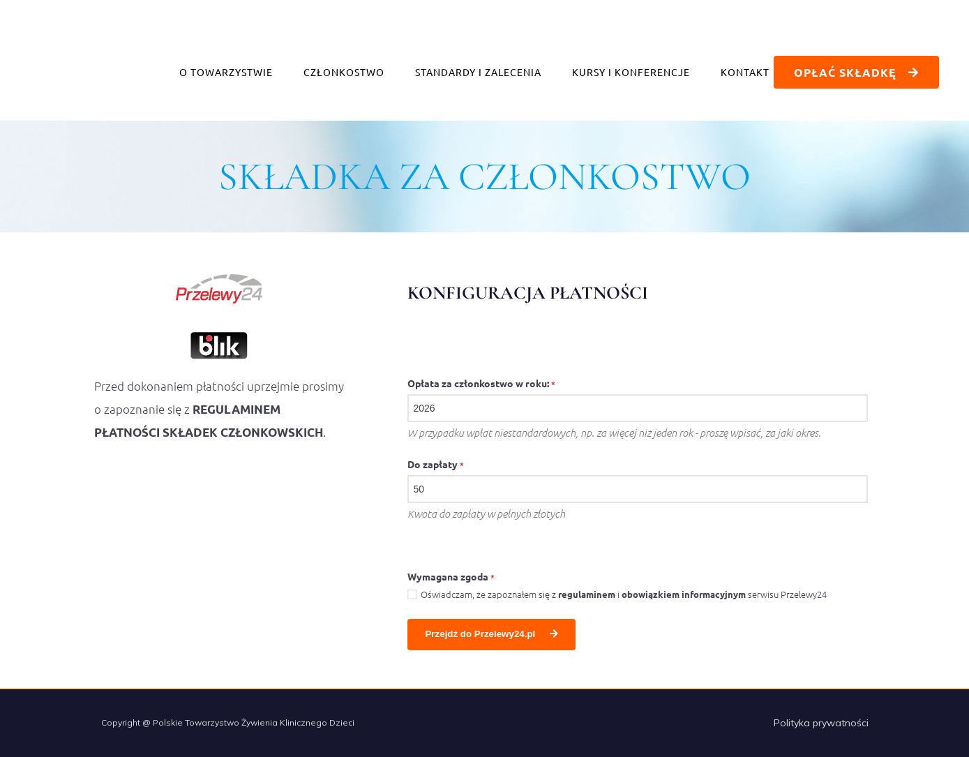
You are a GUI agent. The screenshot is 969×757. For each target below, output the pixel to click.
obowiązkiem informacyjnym (684, 594)
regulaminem (586, 594)
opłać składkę (855, 72)
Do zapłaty (435, 464)
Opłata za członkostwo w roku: (481, 383)
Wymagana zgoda (451, 576)
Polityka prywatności (821, 723)
